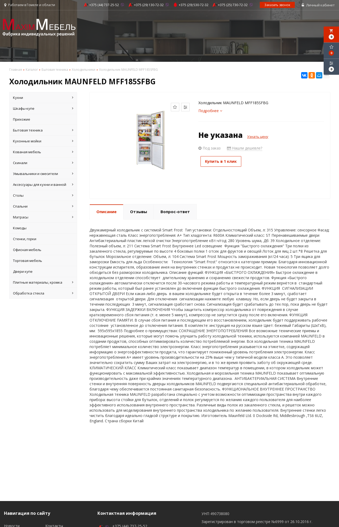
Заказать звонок (278, 5)
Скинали (43, 163)
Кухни (43, 97)
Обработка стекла (43, 293)
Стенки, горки (24, 239)
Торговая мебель (27, 260)
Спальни (43, 206)
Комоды (19, 228)
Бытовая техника (43, 130)
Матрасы (43, 217)
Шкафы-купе (43, 108)
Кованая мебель (43, 152)
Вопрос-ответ (175, 212)
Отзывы (138, 212)
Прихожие (21, 119)
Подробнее (210, 110)
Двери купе (23, 271)
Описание (106, 212)
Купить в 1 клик (222, 161)
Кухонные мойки (43, 141)
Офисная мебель (27, 250)
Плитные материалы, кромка (43, 282)
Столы (43, 195)
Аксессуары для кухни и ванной (43, 184)
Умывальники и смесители (43, 174)
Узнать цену (257, 136)
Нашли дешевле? (244, 148)
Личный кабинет (318, 5)
